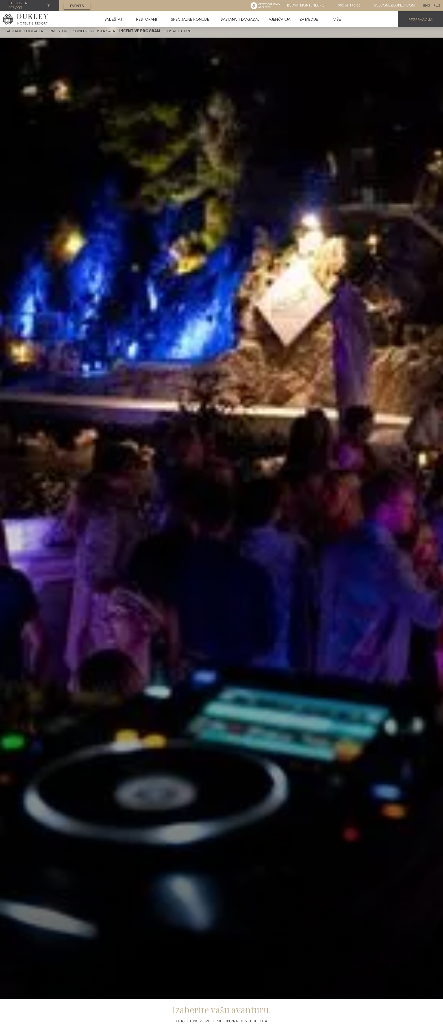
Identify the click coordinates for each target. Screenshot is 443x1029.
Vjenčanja (279, 19)
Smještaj (113, 19)
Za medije (308, 19)
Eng (427, 5)
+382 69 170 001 (349, 5)
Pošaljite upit (178, 31)
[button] (337, 19)
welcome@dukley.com (394, 5)
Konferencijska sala (94, 31)
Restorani (146, 19)
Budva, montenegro (306, 5)
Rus (436, 5)
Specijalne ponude (190, 19)
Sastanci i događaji (240, 19)
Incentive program (139, 31)
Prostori (59, 31)
